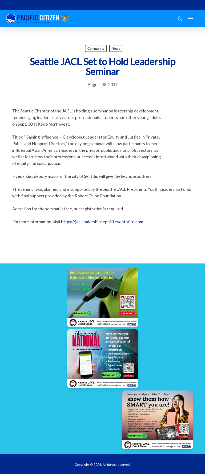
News (116, 48)
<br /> (179, 136)
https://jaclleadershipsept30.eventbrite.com (102, 221)
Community (95, 48)
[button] (190, 18)
